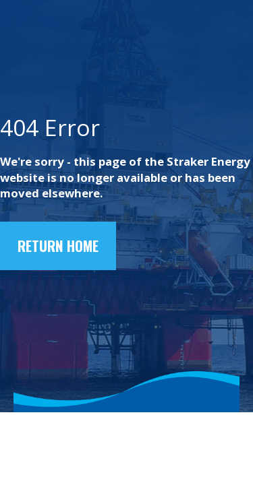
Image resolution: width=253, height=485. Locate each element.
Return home (58, 245)
